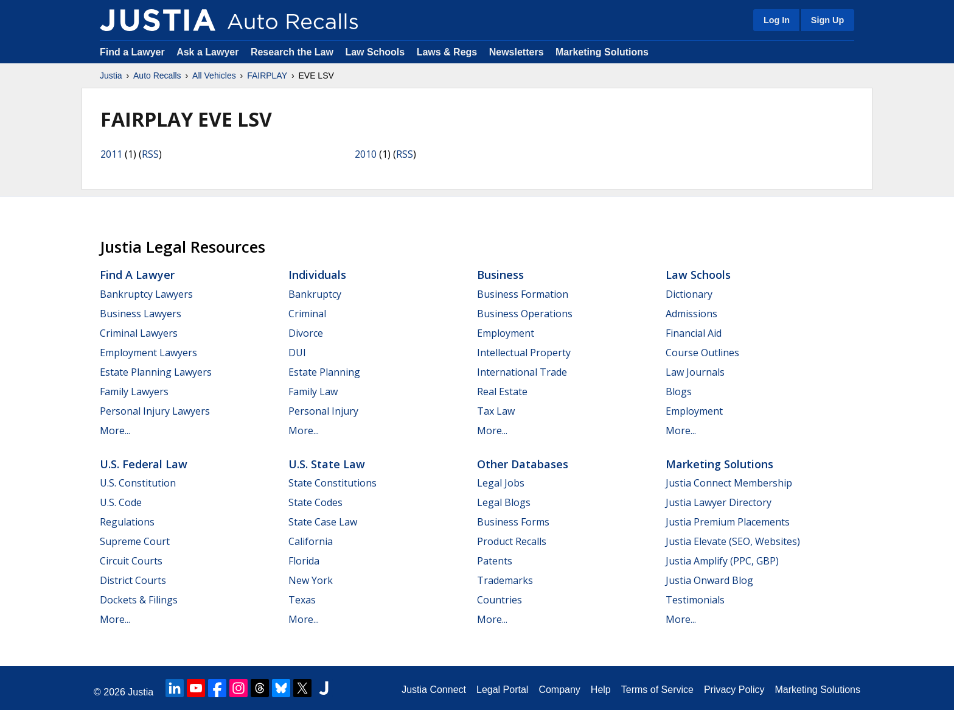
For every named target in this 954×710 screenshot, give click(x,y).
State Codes (315, 502)
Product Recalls (511, 541)
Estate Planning (324, 372)
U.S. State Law (326, 464)
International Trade (522, 372)
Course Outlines (702, 352)
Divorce (305, 333)
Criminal (307, 313)
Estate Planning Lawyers (156, 372)
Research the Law (292, 52)
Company (559, 689)
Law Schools (375, 52)
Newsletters (516, 52)
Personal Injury (323, 411)
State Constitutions (332, 483)
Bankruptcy (314, 294)
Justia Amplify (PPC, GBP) (722, 561)
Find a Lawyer (132, 52)
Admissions (691, 313)
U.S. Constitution (138, 483)
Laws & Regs (447, 52)
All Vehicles (214, 75)
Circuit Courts (131, 561)
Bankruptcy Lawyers (146, 294)
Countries (499, 599)
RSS (150, 154)
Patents (494, 561)
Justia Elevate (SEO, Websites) (733, 541)
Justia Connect (434, 689)
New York (310, 580)
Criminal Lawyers (139, 333)
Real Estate (502, 391)
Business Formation (522, 294)
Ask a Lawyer (209, 52)
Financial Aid (694, 333)
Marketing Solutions (602, 52)
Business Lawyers (140, 313)
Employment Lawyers (148, 352)
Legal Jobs (500, 483)
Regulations (127, 522)
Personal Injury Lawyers (155, 411)
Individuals (317, 274)
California (310, 541)
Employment (505, 333)
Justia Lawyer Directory (718, 502)
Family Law (313, 391)
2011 (111, 154)
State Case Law (322, 522)
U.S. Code (121, 502)
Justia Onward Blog (709, 580)
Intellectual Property (524, 352)
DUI (297, 352)
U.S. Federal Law (143, 464)
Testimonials (695, 599)
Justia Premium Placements (728, 522)
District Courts (133, 580)
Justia (111, 75)
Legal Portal (502, 689)
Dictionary (689, 294)
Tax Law (496, 411)
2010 (366, 154)
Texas (302, 599)
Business (500, 274)
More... (115, 430)
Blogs (679, 391)
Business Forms (513, 522)
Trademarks (505, 580)
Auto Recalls (157, 75)
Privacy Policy (734, 689)
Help (601, 689)
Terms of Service (657, 689)
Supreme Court (135, 541)
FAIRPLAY (267, 75)
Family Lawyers (134, 391)
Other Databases (522, 464)
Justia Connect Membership (729, 483)
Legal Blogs (504, 502)
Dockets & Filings (139, 599)
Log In (777, 20)
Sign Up (827, 20)
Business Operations (525, 313)
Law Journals (695, 372)
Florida (303, 561)
